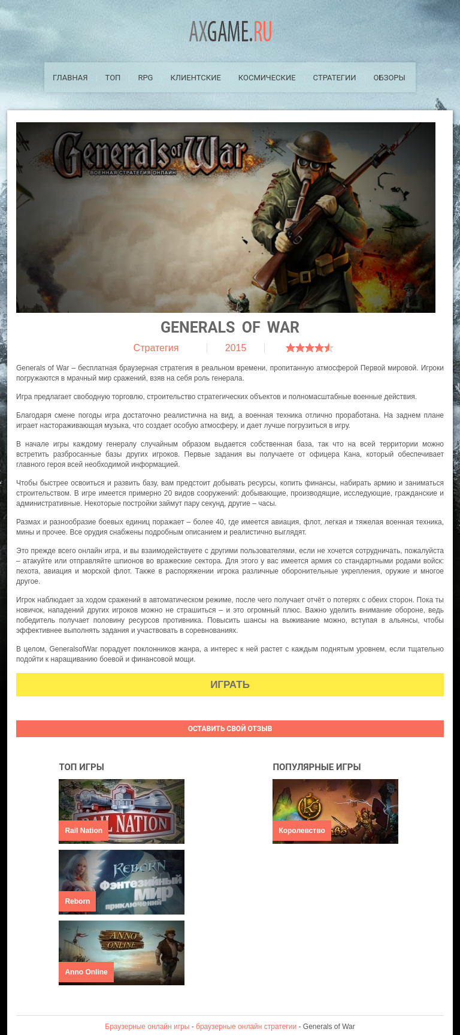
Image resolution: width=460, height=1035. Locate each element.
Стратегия (156, 348)
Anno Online (86, 972)
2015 (236, 348)
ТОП (113, 77)
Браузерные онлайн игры (147, 1026)
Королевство (302, 830)
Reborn (77, 901)
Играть (230, 684)
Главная (70, 77)
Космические (267, 77)
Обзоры (389, 77)
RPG (145, 77)
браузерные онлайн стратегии (246, 1026)
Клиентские (195, 77)
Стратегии (334, 77)
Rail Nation (83, 830)
